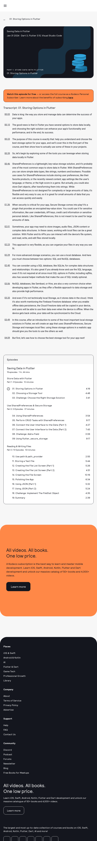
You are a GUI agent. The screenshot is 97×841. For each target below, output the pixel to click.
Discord (7, 749)
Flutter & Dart (10, 666)
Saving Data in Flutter (21, 368)
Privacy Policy (10, 705)
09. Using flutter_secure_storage (30, 438)
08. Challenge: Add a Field (25, 434)
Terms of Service (12, 700)
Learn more (18, 586)
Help (5, 725)
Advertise (8, 709)
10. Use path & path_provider (27, 456)
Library (7, 680)
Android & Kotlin (12, 657)
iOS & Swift (9, 653)
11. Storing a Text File (23, 461)
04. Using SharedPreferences (27, 415)
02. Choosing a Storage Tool (27, 393)
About (6, 696)
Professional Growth (14, 675)
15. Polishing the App (23, 479)
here (70, 97)
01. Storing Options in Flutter (27, 388)
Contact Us (9, 734)
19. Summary (18, 497)
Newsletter (9, 763)
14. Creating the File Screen (26, 474)
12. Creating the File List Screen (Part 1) (33, 465)
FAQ (5, 729)
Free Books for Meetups (16, 772)
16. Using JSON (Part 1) (24, 483)
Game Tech (9, 671)
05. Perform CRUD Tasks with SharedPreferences (38, 420)
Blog (5, 768)
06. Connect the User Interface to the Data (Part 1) (39, 424)
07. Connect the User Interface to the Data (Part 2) (39, 429)
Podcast (7, 754)
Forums (7, 759)
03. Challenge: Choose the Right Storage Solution (38, 397)
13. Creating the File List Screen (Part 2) (33, 470)
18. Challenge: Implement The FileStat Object (35, 493)
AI (4, 662)
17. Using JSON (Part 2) (24, 488)
